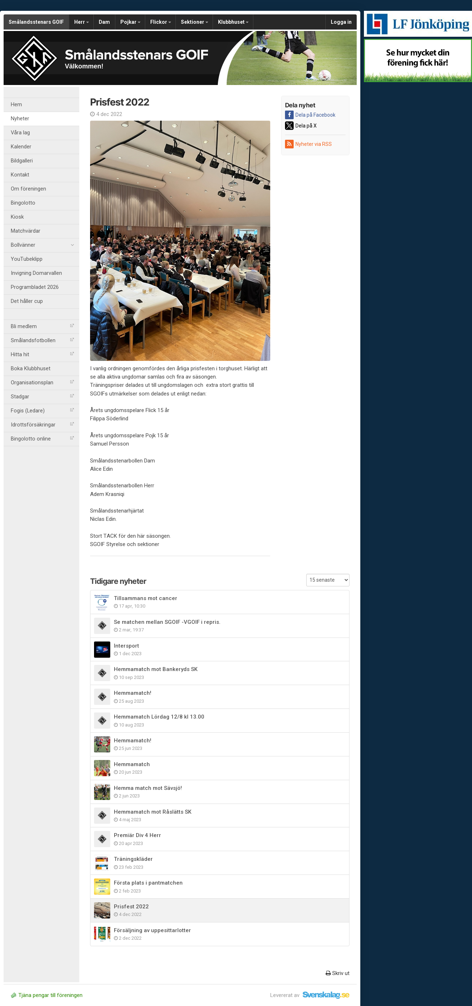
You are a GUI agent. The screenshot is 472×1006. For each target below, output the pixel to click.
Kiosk (17, 217)
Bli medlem (42, 326)
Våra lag (20, 133)
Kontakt (20, 175)
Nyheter (20, 119)
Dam (104, 22)
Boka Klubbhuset (30, 369)
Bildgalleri (22, 161)
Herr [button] (81, 22)
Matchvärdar (25, 231)
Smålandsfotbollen (42, 340)
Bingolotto (23, 203)
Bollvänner (42, 245)
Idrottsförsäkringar (42, 425)
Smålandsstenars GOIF (36, 22)
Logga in (341, 22)
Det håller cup (27, 301)
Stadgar (42, 397)
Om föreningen (28, 189)
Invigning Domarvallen (36, 273)
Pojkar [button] (130, 22)
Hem (16, 105)
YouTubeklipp (27, 259)
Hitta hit (42, 355)
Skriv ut (337, 973)
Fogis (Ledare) (42, 411)
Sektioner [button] (194, 22)
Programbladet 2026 (35, 287)
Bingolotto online (42, 439)
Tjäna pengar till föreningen (47, 995)
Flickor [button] (160, 22)
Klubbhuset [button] (233, 22)
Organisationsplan (42, 383)
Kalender (21, 147)
